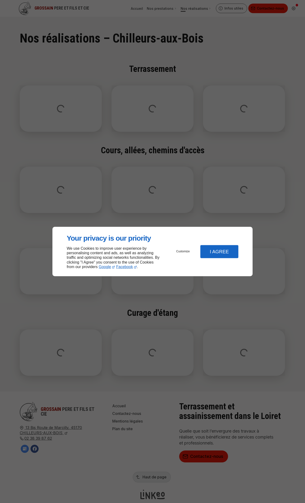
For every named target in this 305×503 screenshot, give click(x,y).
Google (105, 267)
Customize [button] (183, 251)
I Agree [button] (219, 251)
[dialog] (152, 251)
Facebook (124, 267)
